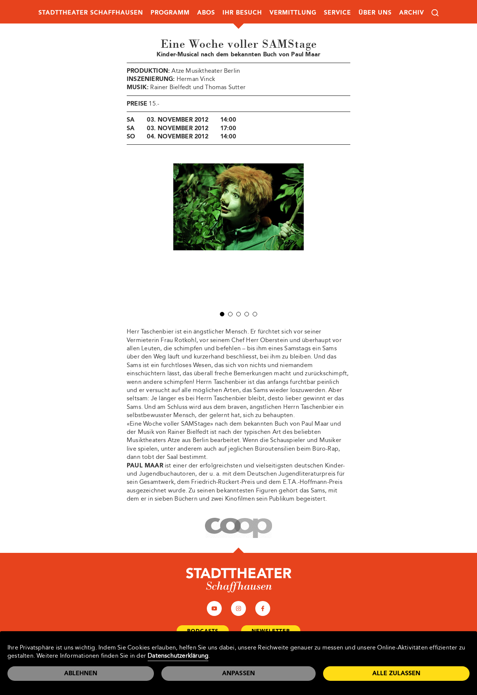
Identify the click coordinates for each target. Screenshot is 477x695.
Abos (206, 12)
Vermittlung (292, 12)
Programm (170, 12)
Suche (435, 12)
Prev (167, 234)
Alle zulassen (396, 673)
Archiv (411, 12)
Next (310, 234)
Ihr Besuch (242, 12)
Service (337, 12)
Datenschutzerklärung (178, 655)
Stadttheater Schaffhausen (90, 12)
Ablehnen (80, 673)
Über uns (375, 12)
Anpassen (238, 673)
